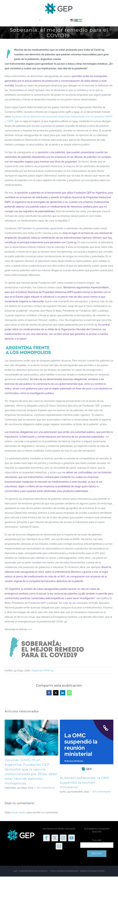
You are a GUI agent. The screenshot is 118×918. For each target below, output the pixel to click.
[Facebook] (46, 838)
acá (30, 629)
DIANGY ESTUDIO (98, 871)
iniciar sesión (19, 812)
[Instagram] (63, 838)
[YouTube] (71, 838)
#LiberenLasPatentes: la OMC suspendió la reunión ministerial (84, 782)
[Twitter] (54, 838)
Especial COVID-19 (42, 670)
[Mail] (59, 846)
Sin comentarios (46, 787)
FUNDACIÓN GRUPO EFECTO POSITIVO (33, 871)
